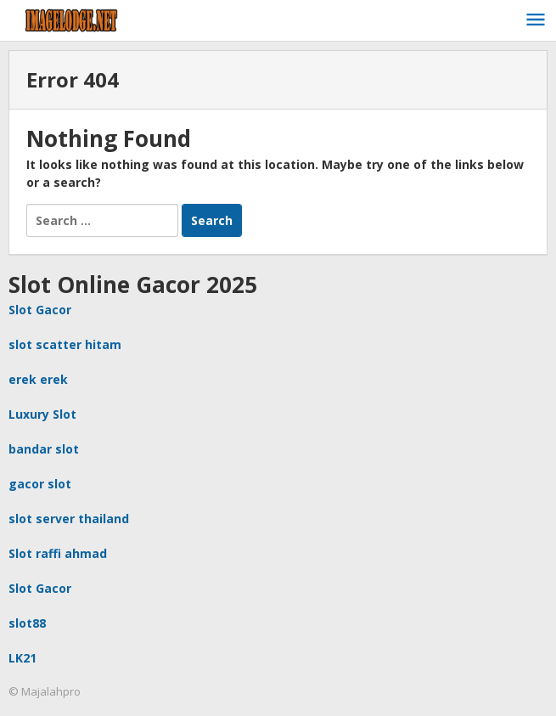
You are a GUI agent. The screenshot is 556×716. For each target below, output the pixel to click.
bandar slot (43, 449)
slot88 (27, 623)
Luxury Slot (42, 414)
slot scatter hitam (64, 344)
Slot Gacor (39, 310)
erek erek (38, 379)
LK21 (22, 658)
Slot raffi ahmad (57, 553)
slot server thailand (68, 518)
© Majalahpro (44, 691)
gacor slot (39, 484)
